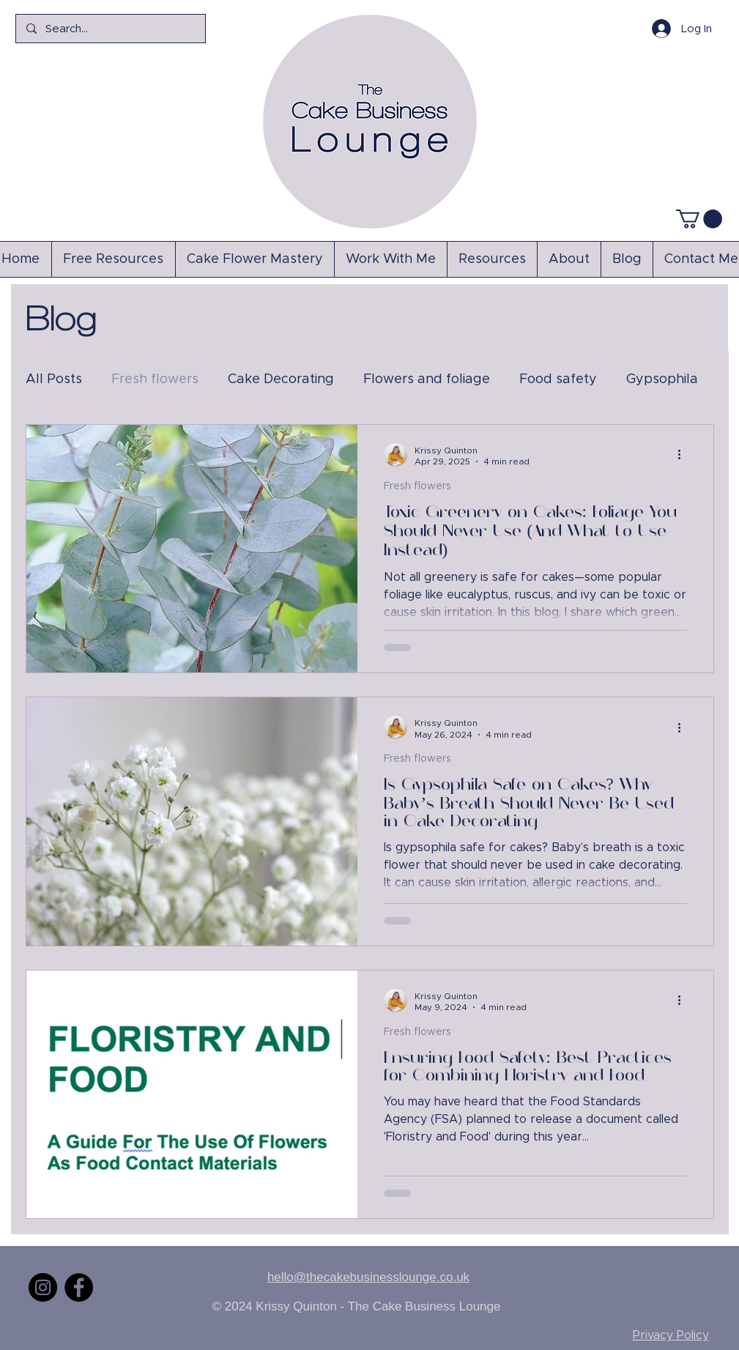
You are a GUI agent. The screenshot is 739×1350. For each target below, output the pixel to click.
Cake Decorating (281, 379)
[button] (699, 219)
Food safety (558, 379)
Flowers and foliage (426, 379)
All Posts (54, 379)
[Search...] (109, 28)
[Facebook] (78, 1287)
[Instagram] (43, 1287)
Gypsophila (662, 379)
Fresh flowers (154, 379)
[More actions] (685, 455)
